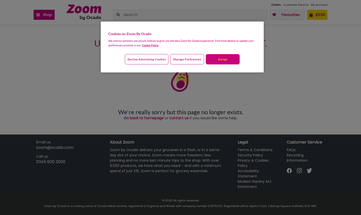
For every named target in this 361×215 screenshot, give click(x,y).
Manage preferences (187, 59)
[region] (182, 47)
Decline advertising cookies (147, 59)
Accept (222, 59)
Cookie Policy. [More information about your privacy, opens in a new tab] (150, 45)
